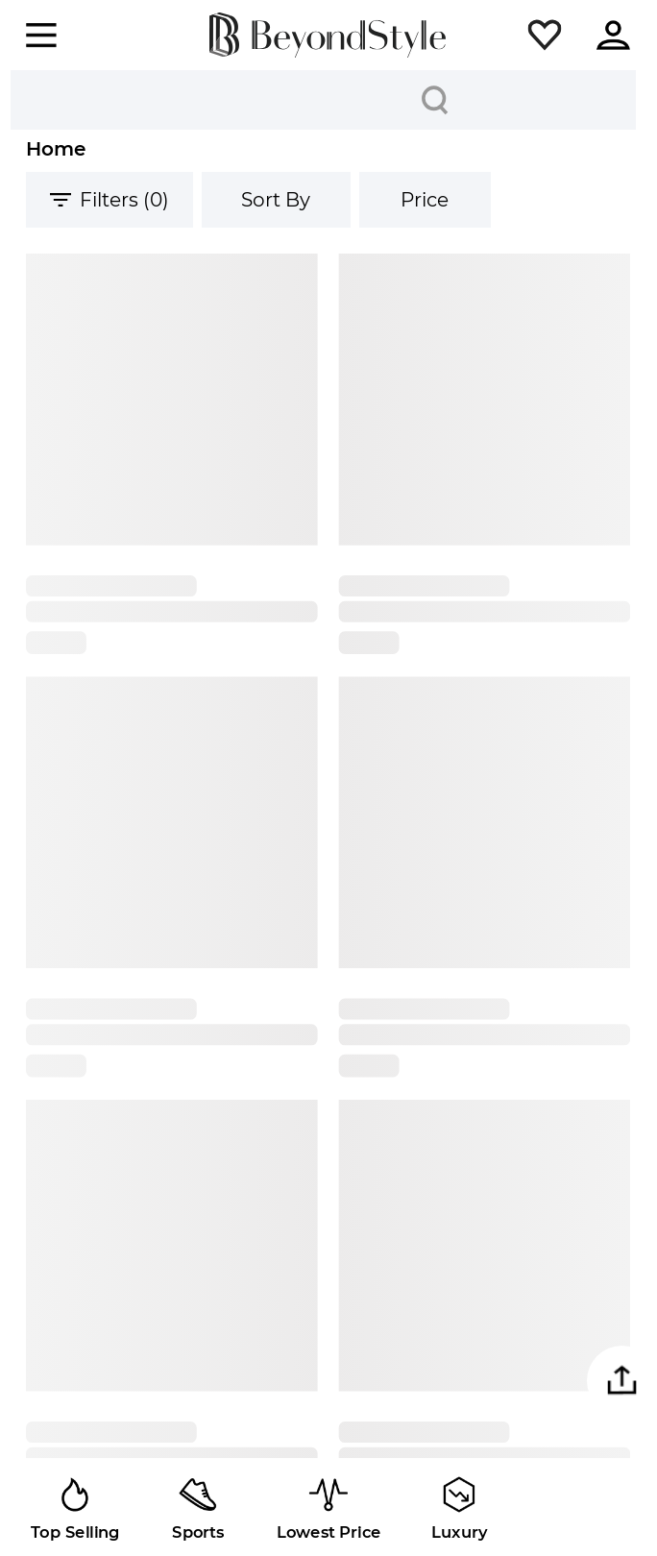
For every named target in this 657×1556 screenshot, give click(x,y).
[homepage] (327, 35)
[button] (544, 35)
